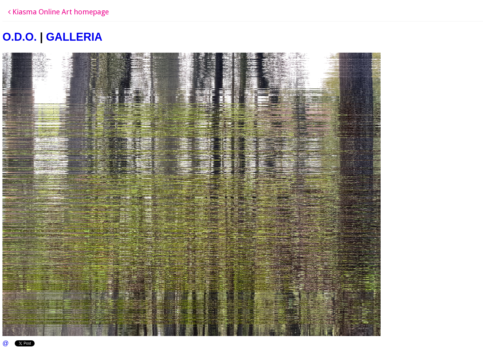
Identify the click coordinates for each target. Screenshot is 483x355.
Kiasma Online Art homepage (58, 12)
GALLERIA (74, 37)
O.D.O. (19, 37)
